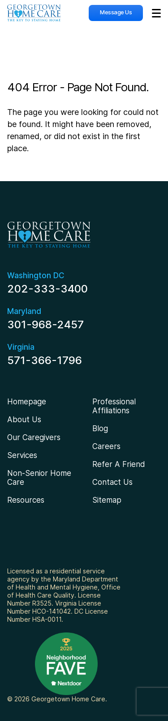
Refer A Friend (118, 464)
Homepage (26, 401)
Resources (25, 500)
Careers (106, 446)
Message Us (116, 12)
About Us (24, 419)
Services (22, 455)
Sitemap (106, 500)
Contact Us (112, 482)
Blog (100, 428)
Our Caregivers (33, 437)
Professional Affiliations (114, 406)
